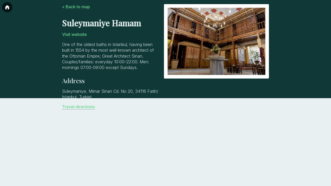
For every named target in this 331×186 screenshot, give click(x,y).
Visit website (74, 34)
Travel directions (78, 106)
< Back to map (76, 6)
